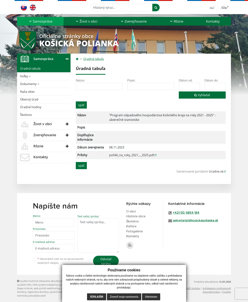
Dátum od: (186, 80)
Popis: (131, 80)
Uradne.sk (216, 171)
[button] (40, 21)
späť (81, 105)
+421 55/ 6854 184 (186, 213)
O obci (131, 211)
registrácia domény (38, 292)
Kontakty (213, 21)
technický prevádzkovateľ (31, 295)
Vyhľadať (202, 95)
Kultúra (131, 226)
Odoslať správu (105, 261)
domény (21, 292)
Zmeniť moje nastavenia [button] (124, 296)
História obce (136, 216)
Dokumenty (29, 84)
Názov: (80, 80)
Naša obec (27, 92)
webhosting (53, 288)
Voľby (25, 76)
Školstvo (26, 115)
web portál (40, 288)
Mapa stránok (25, 288)
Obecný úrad (29, 99)
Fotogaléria (134, 231)
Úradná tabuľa (30, 68)
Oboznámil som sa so (60, 261)
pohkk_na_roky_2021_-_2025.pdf (131, 155)
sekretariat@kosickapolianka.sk (195, 220)
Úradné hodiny (30, 107)
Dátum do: (211, 80)
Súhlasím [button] (96, 296)
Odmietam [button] (151, 296)
